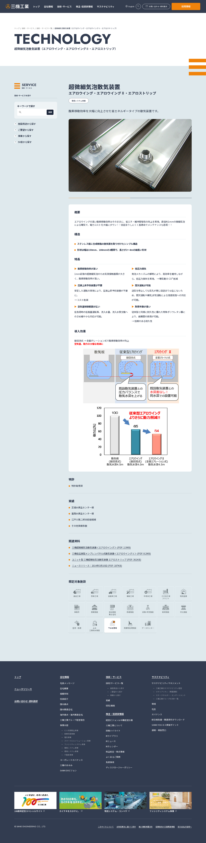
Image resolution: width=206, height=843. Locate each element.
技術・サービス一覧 (44, 28)
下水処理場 (112, 628)
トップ (17, 28)
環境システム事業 (79, 100)
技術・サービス (28, 28)
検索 (50, 112)
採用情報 (185, 6)
